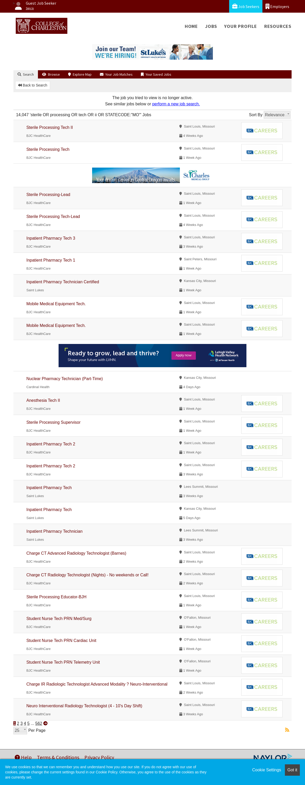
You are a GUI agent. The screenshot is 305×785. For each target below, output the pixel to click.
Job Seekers (245, 6)
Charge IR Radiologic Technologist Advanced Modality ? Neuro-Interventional (96, 684)
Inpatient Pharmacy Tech (49, 487)
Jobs (211, 26)
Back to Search (32, 85)
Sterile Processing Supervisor (53, 422)
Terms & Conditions (58, 757)
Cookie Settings (266, 770)
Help (23, 757)
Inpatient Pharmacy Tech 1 (50, 260)
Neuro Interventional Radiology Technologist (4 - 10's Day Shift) (84, 706)
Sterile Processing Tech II (49, 127)
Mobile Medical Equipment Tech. (56, 304)
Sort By (255, 115)
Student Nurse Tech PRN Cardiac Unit (61, 640)
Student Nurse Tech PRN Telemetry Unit (63, 662)
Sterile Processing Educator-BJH (56, 597)
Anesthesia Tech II (43, 400)
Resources (277, 26)
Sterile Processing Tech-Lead (53, 216)
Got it (292, 770)
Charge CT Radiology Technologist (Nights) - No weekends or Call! (87, 575)
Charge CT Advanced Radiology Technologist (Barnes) (76, 553)
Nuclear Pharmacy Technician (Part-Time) (64, 378)
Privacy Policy (99, 757)
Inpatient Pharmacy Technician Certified (62, 282)
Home (191, 26)
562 (38, 723)
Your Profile (240, 26)
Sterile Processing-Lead (48, 194)
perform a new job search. (176, 104)
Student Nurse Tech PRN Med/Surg (58, 618)
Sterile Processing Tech (47, 149)
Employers (277, 6)
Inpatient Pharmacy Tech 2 (50, 444)
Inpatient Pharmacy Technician (54, 531)
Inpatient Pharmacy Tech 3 (50, 238)
